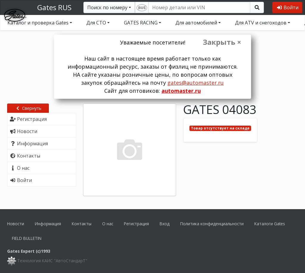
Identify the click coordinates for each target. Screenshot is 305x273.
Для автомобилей (196, 22)
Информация (48, 223)
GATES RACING (141, 22)
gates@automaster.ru (195, 82)
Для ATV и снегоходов (261, 22)
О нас (107, 223)
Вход (164, 223)
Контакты (81, 223)
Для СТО (96, 22)
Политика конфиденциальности (212, 223)
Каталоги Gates (269, 223)
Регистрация (136, 223)
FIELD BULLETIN (26, 238)
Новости (15, 223)
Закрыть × (222, 42)
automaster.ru (181, 90)
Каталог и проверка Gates (38, 22)
